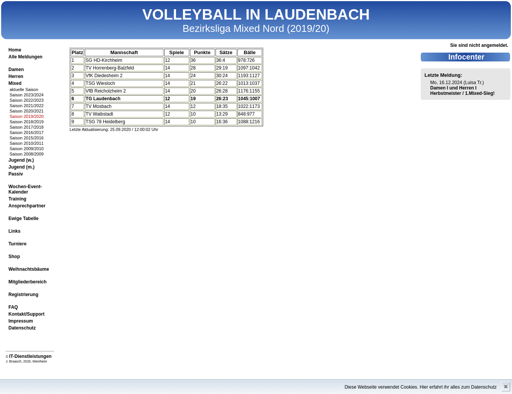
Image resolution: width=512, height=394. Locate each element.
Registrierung (23, 294)
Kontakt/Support (26, 314)
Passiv (15, 174)
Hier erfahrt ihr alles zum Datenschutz (458, 387)
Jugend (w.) (21, 160)
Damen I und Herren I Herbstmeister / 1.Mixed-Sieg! (462, 90)
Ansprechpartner (27, 206)
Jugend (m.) (21, 167)
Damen (16, 69)
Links (14, 231)
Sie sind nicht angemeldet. (479, 45)
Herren (15, 76)
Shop (14, 256)
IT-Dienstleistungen (30, 356)
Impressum (20, 321)
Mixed (14, 83)
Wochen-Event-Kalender (25, 189)
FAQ (13, 307)
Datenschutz (22, 328)
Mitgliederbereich (27, 282)
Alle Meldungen (25, 57)
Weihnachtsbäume (28, 269)
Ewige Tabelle (23, 218)
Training (17, 199)
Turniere (17, 244)
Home (14, 50)
